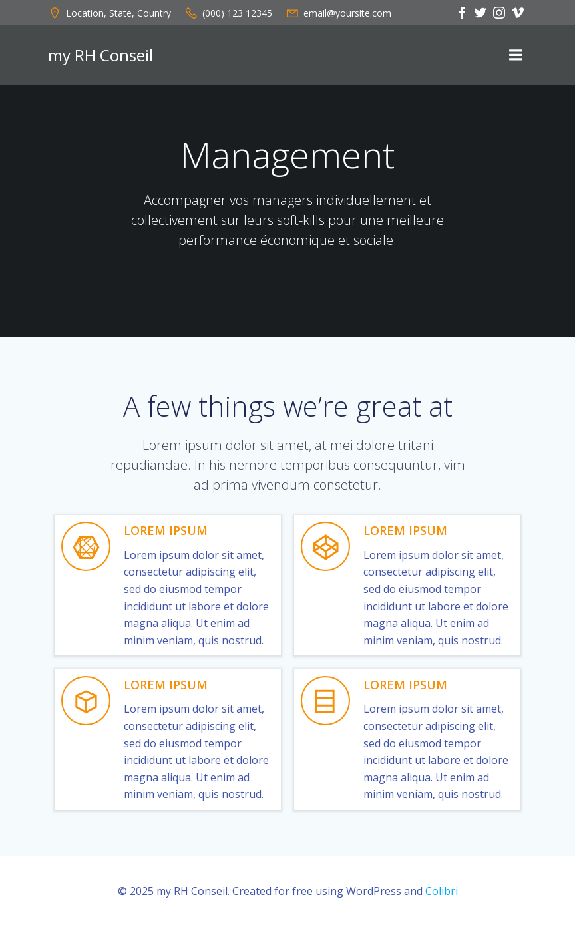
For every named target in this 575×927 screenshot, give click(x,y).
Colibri (441, 891)
